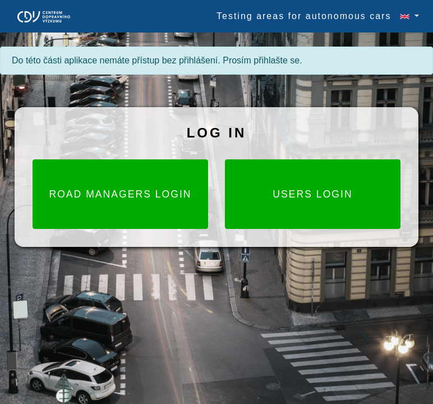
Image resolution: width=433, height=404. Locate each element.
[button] (404, 16)
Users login (312, 194)
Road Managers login (120, 194)
